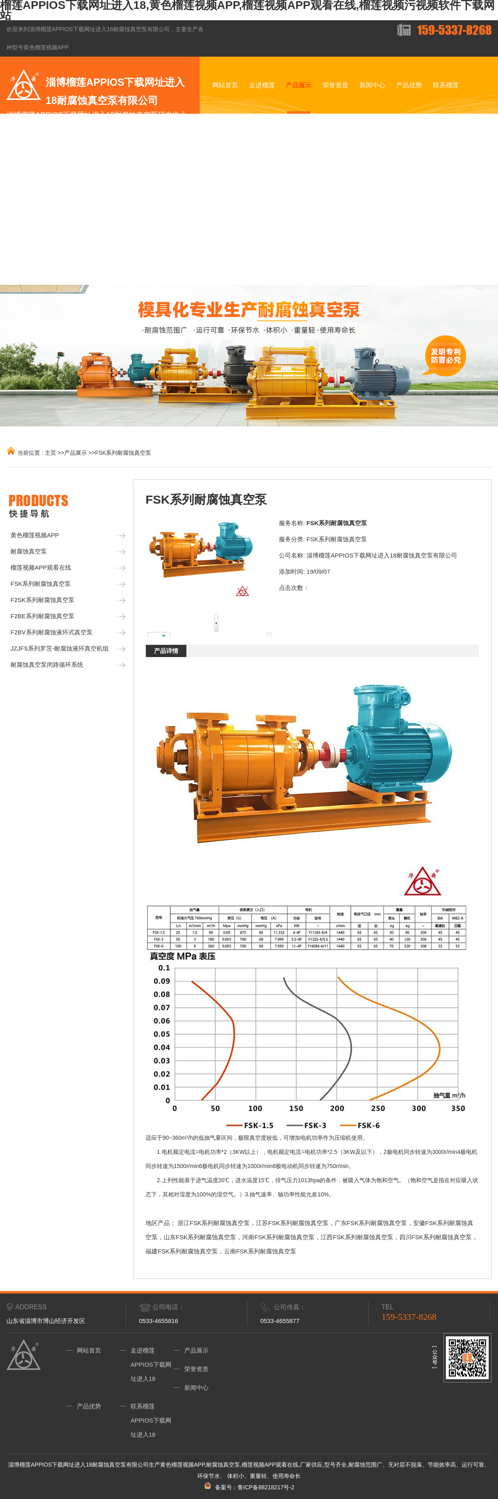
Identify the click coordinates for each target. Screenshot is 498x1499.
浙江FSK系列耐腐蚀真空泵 (213, 1222)
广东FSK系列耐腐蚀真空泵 (371, 1222)
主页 (50, 452)
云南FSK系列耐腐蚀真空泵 (260, 1251)
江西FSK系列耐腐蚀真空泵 (357, 1237)
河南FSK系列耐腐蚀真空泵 (278, 1237)
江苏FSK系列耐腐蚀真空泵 (292, 1222)
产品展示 (75, 452)
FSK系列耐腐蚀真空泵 (123, 452)
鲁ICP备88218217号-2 (266, 1487)
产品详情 (166, 650)
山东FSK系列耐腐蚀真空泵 (200, 1237)
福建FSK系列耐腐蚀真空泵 (182, 1251)
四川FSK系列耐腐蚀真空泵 (435, 1237)
